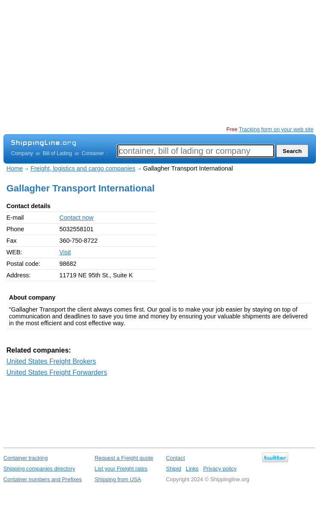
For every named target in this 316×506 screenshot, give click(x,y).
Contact (175, 458)
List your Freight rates (121, 468)
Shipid (173, 468)
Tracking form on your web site (276, 129)
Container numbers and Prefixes (42, 479)
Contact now (76, 217)
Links (192, 468)
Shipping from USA (118, 479)
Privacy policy (220, 468)
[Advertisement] (139, 64)
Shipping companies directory (39, 468)
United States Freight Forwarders (56, 372)
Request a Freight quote (124, 458)
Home (14, 168)
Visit (65, 252)
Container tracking (25, 458)
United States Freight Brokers (51, 361)
